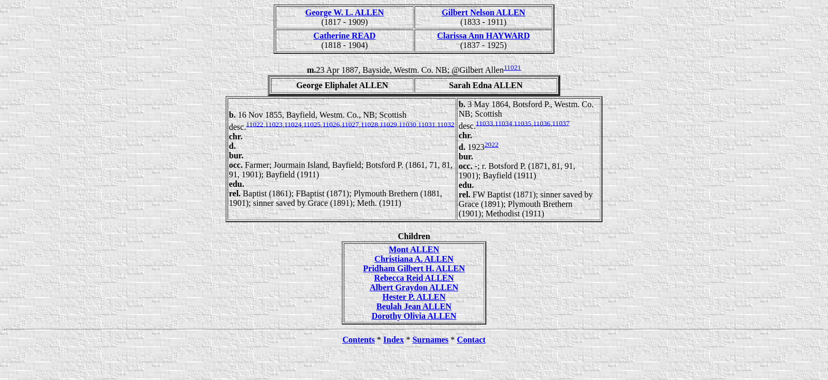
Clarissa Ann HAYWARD (483, 35)
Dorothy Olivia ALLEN (414, 315)
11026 (331, 124)
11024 (293, 124)
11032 (446, 124)
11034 (503, 123)
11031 (426, 124)
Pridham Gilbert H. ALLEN (414, 268)
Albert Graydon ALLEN (414, 287)
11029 (388, 124)
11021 (512, 67)
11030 (407, 124)
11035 (522, 123)
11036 (541, 123)
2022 (491, 144)
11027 (350, 124)
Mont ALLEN (414, 249)
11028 (369, 124)
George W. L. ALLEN (344, 12)
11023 (274, 124)
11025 (312, 124)
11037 (561, 123)
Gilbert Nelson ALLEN (483, 12)
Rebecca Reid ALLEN (414, 277)
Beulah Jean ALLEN (414, 306)
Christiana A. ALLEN (414, 258)
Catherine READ (345, 35)
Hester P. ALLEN (414, 296)
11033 (484, 123)
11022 (255, 124)
